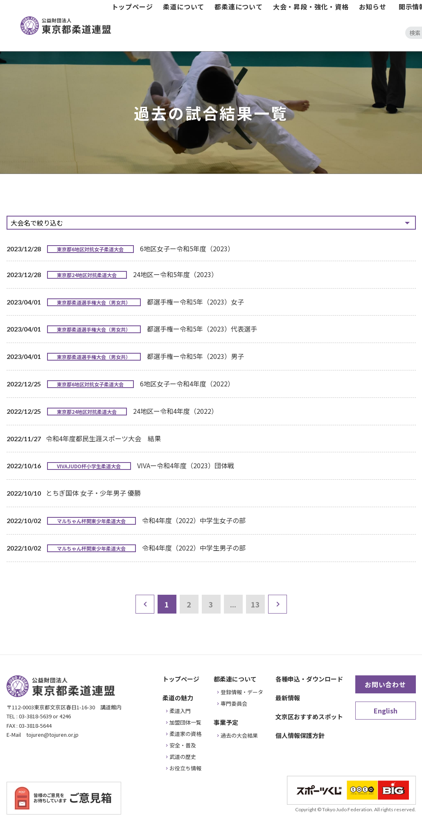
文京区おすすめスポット (309, 716)
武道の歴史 (182, 757)
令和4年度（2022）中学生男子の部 (194, 548)
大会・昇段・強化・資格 (311, 6)
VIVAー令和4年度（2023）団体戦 (185, 465)
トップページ (132, 6)
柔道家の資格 (185, 734)
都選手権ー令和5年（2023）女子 (195, 302)
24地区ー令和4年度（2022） (175, 411)
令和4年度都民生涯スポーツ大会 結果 (103, 438)
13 (255, 604)
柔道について (183, 6)
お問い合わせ (385, 684)
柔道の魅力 (177, 697)
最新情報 (287, 697)
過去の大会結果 (239, 735)
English (385, 710)
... (233, 604)
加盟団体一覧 (185, 722)
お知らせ (372, 6)
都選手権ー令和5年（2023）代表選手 (202, 329)
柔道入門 (180, 711)
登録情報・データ (242, 692)
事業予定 (226, 722)
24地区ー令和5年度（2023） (175, 274)
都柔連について (238, 6)
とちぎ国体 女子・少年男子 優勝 (93, 493)
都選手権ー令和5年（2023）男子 (195, 356)
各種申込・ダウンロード (309, 679)
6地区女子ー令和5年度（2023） (187, 248)
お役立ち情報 (185, 768)
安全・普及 (182, 745)
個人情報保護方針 (300, 735)
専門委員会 (234, 703)
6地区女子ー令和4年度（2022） (187, 383)
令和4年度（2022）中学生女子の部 (194, 520)
